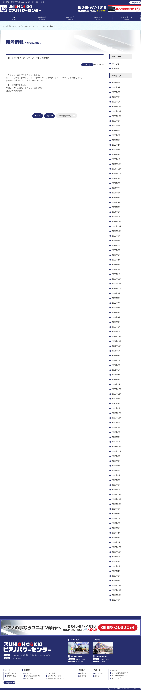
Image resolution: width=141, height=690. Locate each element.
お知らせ (115, 64)
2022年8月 (116, 298)
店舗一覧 (98, 18)
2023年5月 (116, 255)
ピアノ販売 (29, 673)
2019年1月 (116, 442)
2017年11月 (117, 499)
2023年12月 (117, 222)
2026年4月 (116, 87)
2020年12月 (117, 389)
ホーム (7, 670)
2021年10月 (117, 346)
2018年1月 (116, 490)
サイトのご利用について (120, 673)
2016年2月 (116, 581)
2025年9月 (116, 121)
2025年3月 (116, 150)
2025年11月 (117, 111)
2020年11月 (117, 394)
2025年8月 (116, 126)
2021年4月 (116, 375)
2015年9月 (116, 600)
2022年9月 (116, 293)
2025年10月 (117, 116)
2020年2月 (116, 408)
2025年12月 (117, 107)
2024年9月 (116, 178)
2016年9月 (116, 557)
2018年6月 (116, 471)
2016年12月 (117, 547)
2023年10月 (117, 231)
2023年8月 (116, 241)
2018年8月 (116, 461)
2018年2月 (116, 485)
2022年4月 (116, 317)
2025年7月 (116, 131)
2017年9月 (116, 509)
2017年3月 (116, 538)
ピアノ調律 (51, 673)
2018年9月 (116, 456)
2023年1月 (116, 274)
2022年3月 (116, 322)
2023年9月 (116, 236)
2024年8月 (116, 183)
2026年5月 (116, 83)
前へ (37, 115)
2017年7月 (116, 518)
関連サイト (115, 670)
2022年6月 (116, 308)
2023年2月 (116, 269)
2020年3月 (116, 404)
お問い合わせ (126, 18)
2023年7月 (116, 246)
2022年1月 (116, 332)
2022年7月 (116, 303)
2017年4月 (116, 533)
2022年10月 (117, 289)
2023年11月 (117, 226)
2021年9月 (116, 351)
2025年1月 (116, 159)
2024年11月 (117, 169)
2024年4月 (116, 202)
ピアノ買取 (29, 678)
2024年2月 (116, 212)
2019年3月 (116, 437)
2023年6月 (116, 250)
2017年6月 (116, 523)
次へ (49, 115)
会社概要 (83, 673)
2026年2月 (116, 97)
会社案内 (70, 18)
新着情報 (83, 676)
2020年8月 (116, 399)
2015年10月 (117, 595)
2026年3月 (116, 92)
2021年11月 (117, 341)
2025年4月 (116, 145)
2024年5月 (116, 198)
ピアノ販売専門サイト (33, 676)
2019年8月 (116, 427)
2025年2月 (116, 155)
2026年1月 (116, 102)
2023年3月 (116, 265)
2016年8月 (116, 562)
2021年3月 (116, 380)
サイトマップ (116, 678)
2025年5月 (116, 140)
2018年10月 (117, 451)
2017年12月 (117, 494)
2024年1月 (116, 217)
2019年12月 (117, 413)
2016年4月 (116, 571)
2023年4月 (116, 260)
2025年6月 (116, 135)
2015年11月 (117, 590)
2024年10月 (117, 174)
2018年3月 (116, 480)
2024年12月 (117, 164)
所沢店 (97, 676)
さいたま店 (99, 673)
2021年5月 (116, 370)
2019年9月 (116, 423)
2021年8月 (116, 356)
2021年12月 (117, 336)
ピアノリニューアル (54, 676)
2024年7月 (116, 188)
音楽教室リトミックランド (56, 678)
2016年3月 (116, 576)
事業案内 (42, 18)
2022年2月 (116, 327)
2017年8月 (116, 514)
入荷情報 (115, 68)
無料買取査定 (11, 676)
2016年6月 (116, 566)
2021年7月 (116, 360)
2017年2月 (116, 542)
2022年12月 (117, 279)
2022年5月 (116, 313)
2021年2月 (116, 384)
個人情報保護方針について (121, 675)
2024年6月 (116, 193)
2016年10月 (117, 552)
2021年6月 (116, 365)
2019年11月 (117, 418)
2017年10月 (117, 504)
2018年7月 (116, 466)
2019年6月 (116, 432)
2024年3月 (116, 207)
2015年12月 (117, 585)
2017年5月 (116, 528)
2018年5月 (116, 475)
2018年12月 (117, 447)
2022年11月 (117, 284)
